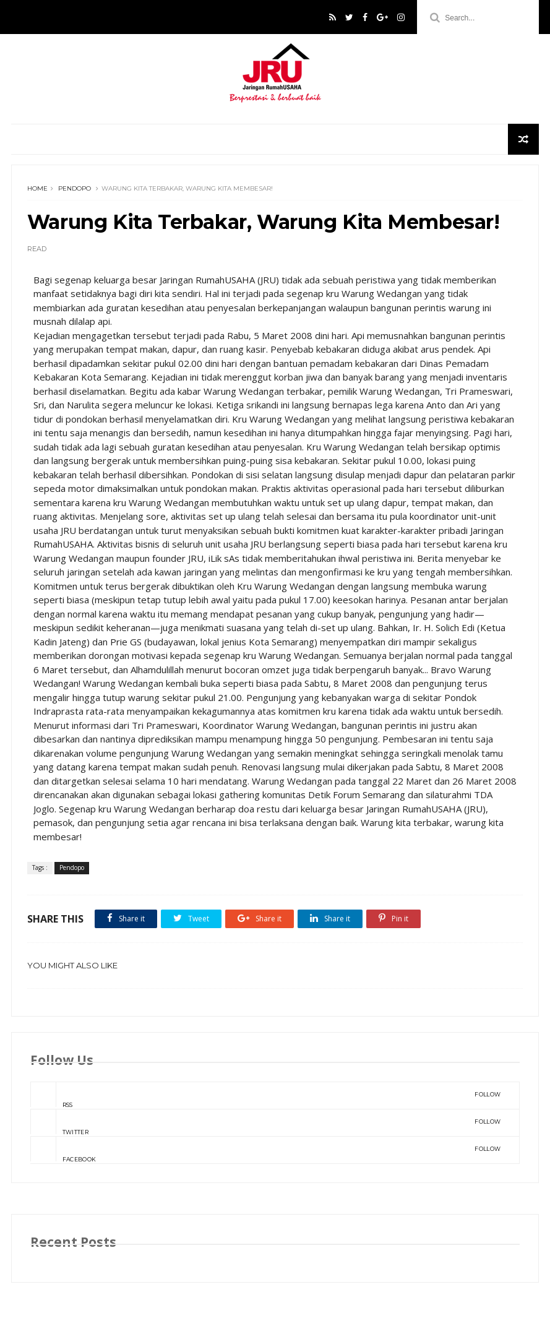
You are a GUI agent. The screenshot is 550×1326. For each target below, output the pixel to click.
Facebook (265, 1150)
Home (37, 188)
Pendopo (74, 188)
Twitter (265, 1122)
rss (265, 1095)
